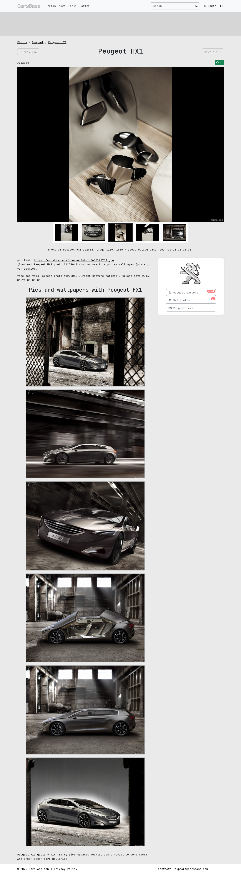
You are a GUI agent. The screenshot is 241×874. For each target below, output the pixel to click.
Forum (72, 6)
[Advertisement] (120, 23)
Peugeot (38, 42)
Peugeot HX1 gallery (34, 854)
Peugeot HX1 (57, 42)
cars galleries (55, 858)
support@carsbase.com (191, 869)
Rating (85, 6)
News (62, 6)
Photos (51, 6)
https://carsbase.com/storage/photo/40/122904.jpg (74, 260)
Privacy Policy (65, 869)
